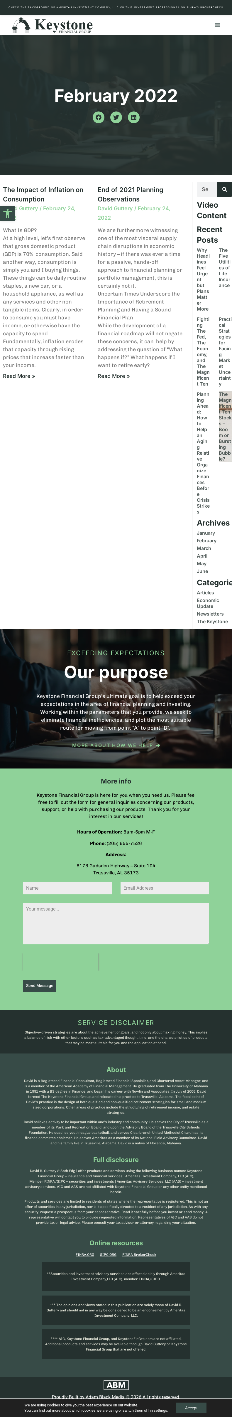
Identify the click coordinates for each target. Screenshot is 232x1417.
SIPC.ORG (108, 1255)
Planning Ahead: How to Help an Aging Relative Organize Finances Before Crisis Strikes (203, 453)
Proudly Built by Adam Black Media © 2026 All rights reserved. (116, 1397)
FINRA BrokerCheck (139, 1255)
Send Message (39, 985)
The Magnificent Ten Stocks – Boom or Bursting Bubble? (225, 426)
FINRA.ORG (85, 1255)
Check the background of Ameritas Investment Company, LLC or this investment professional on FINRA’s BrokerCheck (116, 7)
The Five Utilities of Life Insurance (225, 267)
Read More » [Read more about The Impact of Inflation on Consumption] (19, 376)
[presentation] (60, 962)
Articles (205, 593)
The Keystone (212, 621)
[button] (7, 213)
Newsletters (210, 614)
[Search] (224, 189)
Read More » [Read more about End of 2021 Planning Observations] (114, 376)
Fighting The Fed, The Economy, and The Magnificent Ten (203, 351)
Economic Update (208, 603)
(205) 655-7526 (124, 843)
